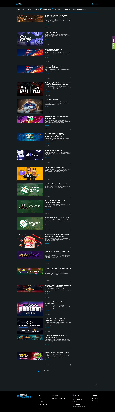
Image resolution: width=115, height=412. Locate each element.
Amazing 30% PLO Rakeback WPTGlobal (57, 352)
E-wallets (58, 9)
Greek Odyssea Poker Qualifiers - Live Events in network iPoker (56, 336)
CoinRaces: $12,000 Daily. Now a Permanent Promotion (54, 49)
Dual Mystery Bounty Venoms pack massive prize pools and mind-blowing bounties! (58, 83)
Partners (38, 9)
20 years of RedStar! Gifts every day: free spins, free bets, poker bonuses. (57, 235)
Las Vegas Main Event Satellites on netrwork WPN (55, 302)
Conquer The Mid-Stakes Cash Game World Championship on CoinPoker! (58, 285)
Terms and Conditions (79, 9)
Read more (47, 23)
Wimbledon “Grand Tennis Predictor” (56, 184)
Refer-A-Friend (47, 9)
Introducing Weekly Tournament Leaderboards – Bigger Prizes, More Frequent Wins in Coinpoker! (55, 135)
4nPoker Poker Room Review (53, 150)
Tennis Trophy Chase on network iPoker (57, 217)
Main (18, 9)
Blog (23, 9)
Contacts (67, 9)
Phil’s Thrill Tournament (52, 99)
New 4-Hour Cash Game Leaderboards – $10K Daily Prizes (57, 117)
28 (47, 371)
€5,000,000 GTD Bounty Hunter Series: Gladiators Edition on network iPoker (56, 16)
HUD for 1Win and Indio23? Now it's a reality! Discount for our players (56, 319)
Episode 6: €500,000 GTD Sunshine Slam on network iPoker (58, 269)
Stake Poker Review (51, 32)
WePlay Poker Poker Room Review (55, 167)
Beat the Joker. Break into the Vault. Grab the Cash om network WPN (57, 252)
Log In (96, 4)
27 (44, 371)
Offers (30, 9)
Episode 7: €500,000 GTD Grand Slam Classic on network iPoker (56, 201)
